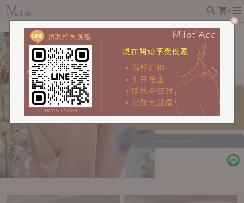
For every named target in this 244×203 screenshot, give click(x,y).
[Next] (215, 72)
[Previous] (29, 72)
